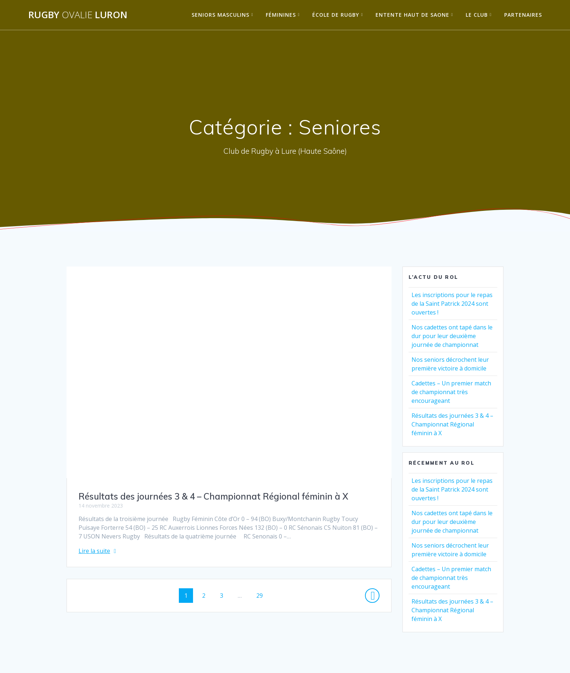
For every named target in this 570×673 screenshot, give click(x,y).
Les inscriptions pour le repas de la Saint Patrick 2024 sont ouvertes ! (452, 303)
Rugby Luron (77, 15)
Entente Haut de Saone (412, 14)
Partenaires (523, 14)
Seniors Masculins (220, 14)
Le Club (477, 14)
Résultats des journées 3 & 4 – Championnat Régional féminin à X (213, 496)
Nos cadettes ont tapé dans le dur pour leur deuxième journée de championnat (452, 336)
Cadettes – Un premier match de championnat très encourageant (451, 392)
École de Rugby (335, 14)
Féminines (281, 14)
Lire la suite (94, 551)
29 (262, 595)
